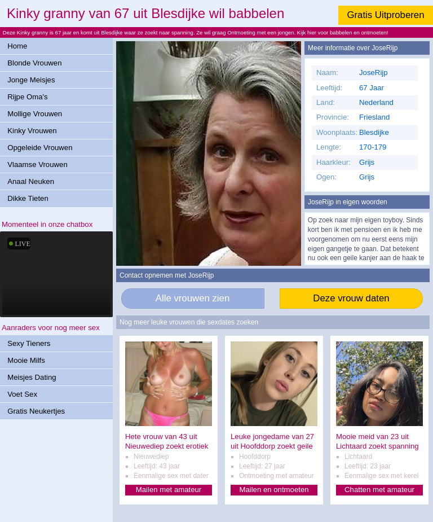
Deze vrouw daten (351, 298)
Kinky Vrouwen (31, 130)
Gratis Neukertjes (36, 411)
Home (17, 46)
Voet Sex (22, 394)
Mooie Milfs (26, 360)
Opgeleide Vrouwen (39, 147)
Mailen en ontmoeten (273, 489)
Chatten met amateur (379, 489)
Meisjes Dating (31, 377)
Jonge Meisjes (31, 80)
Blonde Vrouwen (34, 63)
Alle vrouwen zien (193, 298)
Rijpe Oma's (27, 97)
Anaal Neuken (30, 181)
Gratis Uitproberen (385, 15)
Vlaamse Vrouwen (37, 164)
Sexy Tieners (28, 343)
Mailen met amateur (169, 489)
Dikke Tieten (27, 198)
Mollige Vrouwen (34, 113)
